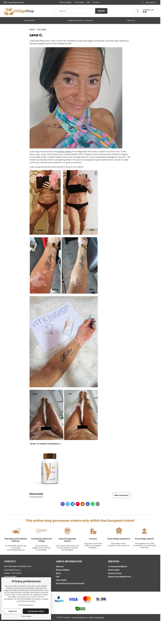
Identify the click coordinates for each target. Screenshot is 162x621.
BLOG (58, 573)
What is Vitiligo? (63, 570)
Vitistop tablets (64, 151)
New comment (121, 495)
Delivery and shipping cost (119, 576)
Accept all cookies (36, 611)
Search (101, 11)
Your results (61, 580)
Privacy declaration (96, 617)
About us (60, 566)
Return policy (114, 570)
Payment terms (115, 573)
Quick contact (10, 576)
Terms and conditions (117, 566)
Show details (26, 616)
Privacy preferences (80, 617)
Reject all (13, 611)
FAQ (57, 576)
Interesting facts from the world (70, 583)
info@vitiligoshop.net (12, 570)
